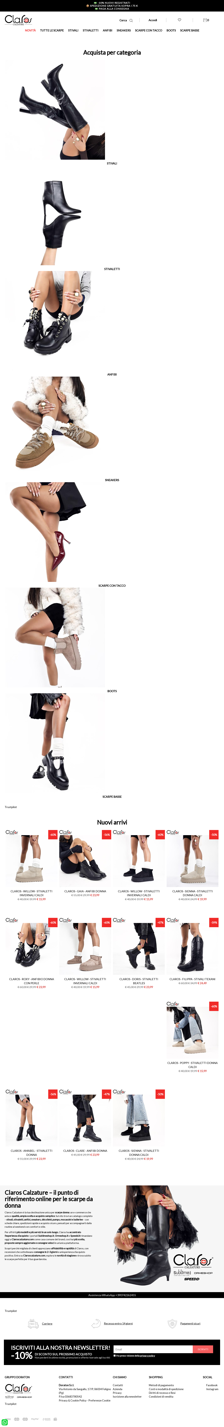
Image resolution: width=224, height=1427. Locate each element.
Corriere (47, 1323)
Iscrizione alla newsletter (127, 1396)
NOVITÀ (30, 30)
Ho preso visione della (135, 1355)
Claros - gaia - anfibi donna (85, 891)
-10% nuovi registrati (112, 2)
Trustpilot (11, 807)
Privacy (117, 1392)
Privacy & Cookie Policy (72, 1400)
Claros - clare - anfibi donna (85, 1150)
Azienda (117, 1389)
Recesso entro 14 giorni (118, 1323)
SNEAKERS (124, 30)
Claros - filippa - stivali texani (192, 979)
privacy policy (147, 1355)
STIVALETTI (90, 30)
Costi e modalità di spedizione (166, 1389)
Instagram (212, 1389)
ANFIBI (107, 30)
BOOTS (171, 30)
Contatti (118, 1385)
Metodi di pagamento (161, 1385)
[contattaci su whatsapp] (5, 1422)
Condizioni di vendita (161, 1396)
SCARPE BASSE (189, 30)
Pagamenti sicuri (190, 1323)
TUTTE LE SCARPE (52, 30)
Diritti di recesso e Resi (162, 1392)
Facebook (212, 1385)
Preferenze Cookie (99, 1400)
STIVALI (73, 30)
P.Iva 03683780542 (70, 1396)
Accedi (153, 20)
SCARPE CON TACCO (148, 30)
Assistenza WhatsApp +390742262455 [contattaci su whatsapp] (112, 1295)
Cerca (126, 20)
